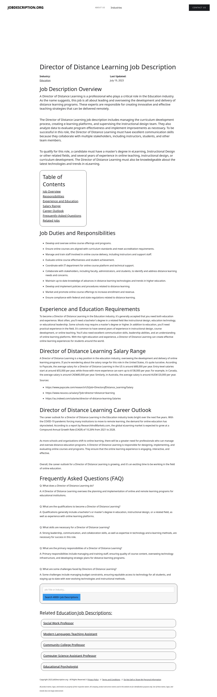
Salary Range (52, 206)
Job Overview (52, 191)
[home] (25, 8)
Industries (116, 7)
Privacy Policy (93, 679)
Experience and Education (60, 201)
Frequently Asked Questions (62, 216)
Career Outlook (53, 211)
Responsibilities (53, 196)
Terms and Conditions (111, 679)
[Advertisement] (108, 38)
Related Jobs (51, 220)
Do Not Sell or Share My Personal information (142, 679)
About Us (100, 7)
